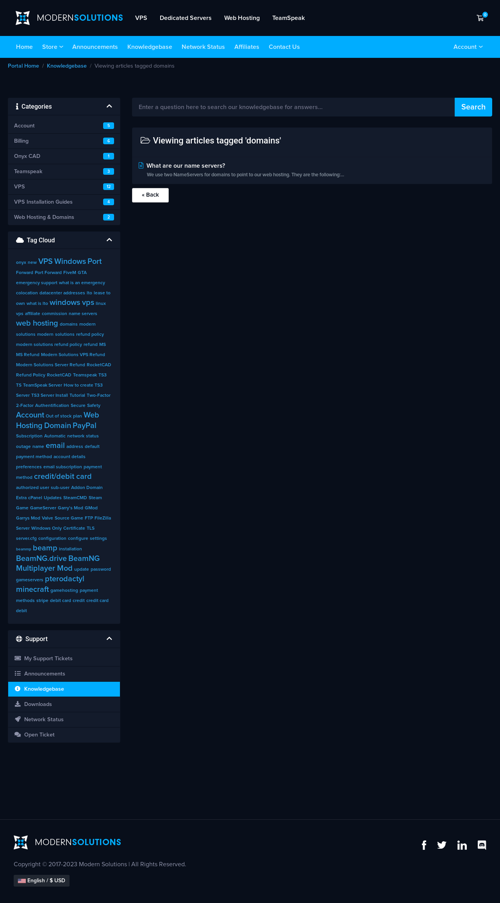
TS (18, 385)
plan (77, 416)
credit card (97, 600)
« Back (150, 195)
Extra (21, 498)
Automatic (55, 436)
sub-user (60, 488)
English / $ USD (41, 880)
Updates (53, 498)
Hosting (29, 426)
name (38, 446)
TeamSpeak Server (42, 385)
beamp (45, 548)
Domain (57, 426)
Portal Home (23, 66)
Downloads (33, 704)
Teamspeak (85, 375)
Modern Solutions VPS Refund (73, 355)
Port (95, 261)
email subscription (62, 467)
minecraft (32, 589)
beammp (23, 549)
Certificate (74, 528)
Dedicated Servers (186, 18)
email (55, 446)
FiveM (69, 273)
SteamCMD (75, 498)
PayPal (84, 426)
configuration (52, 538)
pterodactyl (64, 579)
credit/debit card (63, 476)
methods (25, 600)
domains (69, 324)
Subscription (29, 436)
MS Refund (27, 355)
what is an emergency (82, 283)
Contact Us (284, 47)
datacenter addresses (62, 293)
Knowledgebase (149, 47)
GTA (82, 273)
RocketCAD (59, 375)
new (32, 262)
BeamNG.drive (41, 559)
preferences (29, 467)
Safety (93, 405)
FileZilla (103, 518)
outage (23, 446)
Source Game (69, 518)
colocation (27, 293)
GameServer (43, 508)
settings (98, 538)
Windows (70, 261)
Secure (78, 405)
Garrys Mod (28, 518)
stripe (42, 600)
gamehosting (64, 590)
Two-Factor (99, 395)
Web (91, 415)
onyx (21, 262)
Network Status (203, 47)
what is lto (37, 303)
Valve (47, 518)
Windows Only (46, 528)
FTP (89, 518)
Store (49, 47)
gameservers (29, 580)
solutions (65, 334)
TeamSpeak (288, 18)
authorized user (32, 488)
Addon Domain (87, 488)
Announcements (95, 47)
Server (23, 528)
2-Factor (25, 405)
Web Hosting (242, 18)
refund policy (90, 334)
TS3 (102, 375)
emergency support (36, 283)
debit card (60, 600)
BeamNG (84, 559)
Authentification (52, 405)
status (92, 436)
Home (24, 47)
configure (78, 538)
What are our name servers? (312, 171)
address (74, 446)
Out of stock (58, 416)
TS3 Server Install (49, 395)
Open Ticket (34, 735)
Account (465, 47)
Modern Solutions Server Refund (50, 365)
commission (54, 314)
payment (89, 590)
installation (70, 549)
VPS (141, 18)
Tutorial (77, 395)
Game (22, 508)
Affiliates (246, 47)
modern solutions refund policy (49, 344)
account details (70, 457)
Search (473, 107)
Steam (95, 498)
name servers (83, 314)
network (75, 436)
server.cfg (26, 538)
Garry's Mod (70, 508)
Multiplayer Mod (44, 568)
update (81, 569)
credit (79, 600)
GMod (91, 508)
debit (21, 611)
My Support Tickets (43, 658)
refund (91, 344)
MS (102, 344)
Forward (24, 273)
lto (89, 293)
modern (45, 334)
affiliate (32, 314)
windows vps (72, 302)
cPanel (35, 498)
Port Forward (48, 273)
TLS (91, 528)
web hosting (37, 323)
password (101, 569)
